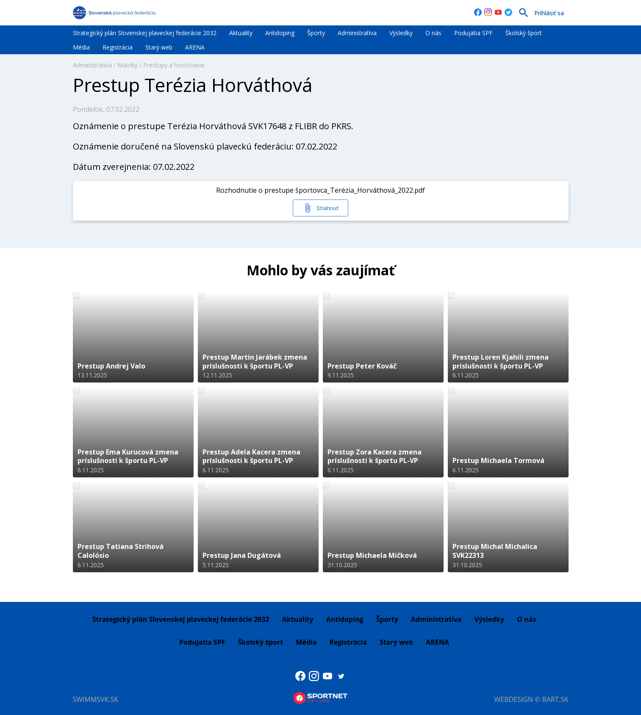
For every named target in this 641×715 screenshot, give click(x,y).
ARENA (195, 47)
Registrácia (118, 47)
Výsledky (401, 33)
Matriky (127, 65)
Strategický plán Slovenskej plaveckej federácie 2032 (144, 33)
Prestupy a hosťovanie (174, 65)
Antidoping (279, 33)
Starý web (158, 47)
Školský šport (523, 33)
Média (81, 47)
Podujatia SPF (473, 33)
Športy (316, 33)
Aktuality (241, 33)
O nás (433, 33)
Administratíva (357, 33)
